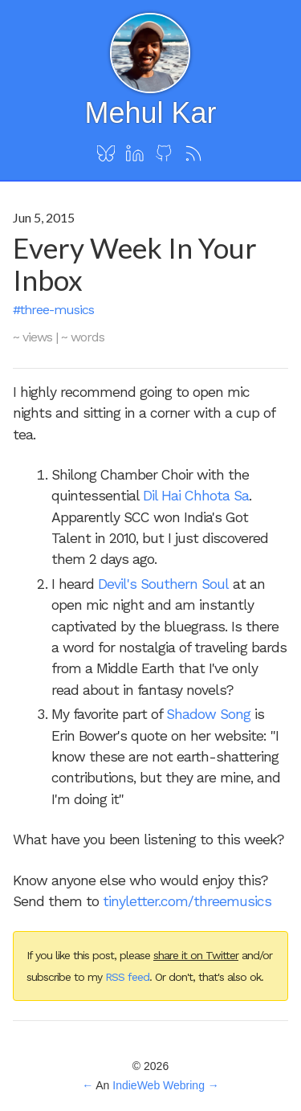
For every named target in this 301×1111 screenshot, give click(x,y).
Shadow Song (208, 714)
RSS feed (127, 976)
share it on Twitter (195, 955)
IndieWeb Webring (158, 1085)
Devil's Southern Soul (163, 584)
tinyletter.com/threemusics (187, 901)
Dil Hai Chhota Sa (196, 496)
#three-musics (53, 309)
